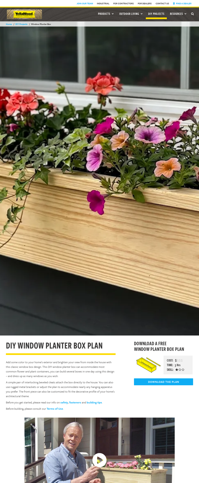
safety (64, 402)
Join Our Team (85, 3)
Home (9, 24)
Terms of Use (55, 409)
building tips (94, 402)
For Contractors (123, 3)
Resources (178, 14)
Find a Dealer (182, 3)
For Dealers (145, 3)
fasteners (75, 402)
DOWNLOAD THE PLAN (163, 382)
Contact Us (162, 3)
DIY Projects (156, 14)
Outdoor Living (131, 14)
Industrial (103, 3)
